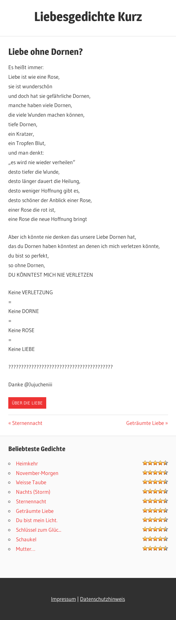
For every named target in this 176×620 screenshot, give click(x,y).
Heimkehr (27, 463)
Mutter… (25, 548)
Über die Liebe (27, 403)
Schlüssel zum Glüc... (38, 529)
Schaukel (26, 539)
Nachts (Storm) (33, 491)
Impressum (63, 598)
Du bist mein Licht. (36, 520)
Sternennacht (27, 422)
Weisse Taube (31, 482)
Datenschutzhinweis (102, 598)
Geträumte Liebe (145, 422)
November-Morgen (37, 473)
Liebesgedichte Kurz (88, 16)
